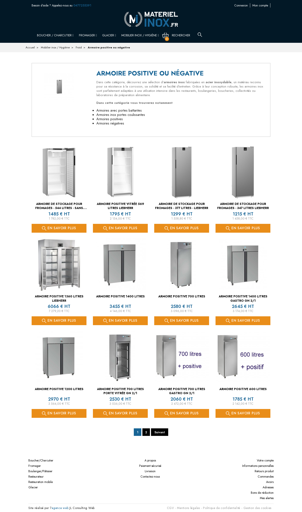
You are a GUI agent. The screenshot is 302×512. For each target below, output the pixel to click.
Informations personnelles (258, 466)
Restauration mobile (40, 482)
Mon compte (239, 5)
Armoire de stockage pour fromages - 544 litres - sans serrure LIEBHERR (59, 208)
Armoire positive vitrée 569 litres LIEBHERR (120, 206)
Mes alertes (267, 498)
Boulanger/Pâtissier (40, 471)
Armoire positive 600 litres (243, 389)
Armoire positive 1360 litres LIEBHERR (59, 298)
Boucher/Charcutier (40, 460)
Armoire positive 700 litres (181, 296)
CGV (170, 508)
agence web (60, 508)
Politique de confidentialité (221, 508)
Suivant (159, 432)
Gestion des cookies (257, 508)
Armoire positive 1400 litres (120, 296)
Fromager (88, 35)
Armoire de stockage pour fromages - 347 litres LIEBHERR (243, 206)
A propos (150, 460)
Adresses (268, 487)
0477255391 (82, 5)
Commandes (266, 476)
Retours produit (264, 471)
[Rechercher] (183, 35)
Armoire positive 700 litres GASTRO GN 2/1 (181, 391)
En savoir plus (59, 228)
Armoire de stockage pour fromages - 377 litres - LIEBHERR (181, 206)
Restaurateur (36, 476)
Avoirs (270, 482)
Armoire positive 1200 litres (59, 389)
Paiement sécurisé (150, 466)
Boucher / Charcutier (55, 35)
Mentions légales (188, 508)
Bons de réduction (262, 492)
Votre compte (265, 460)
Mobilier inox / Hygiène (140, 35)
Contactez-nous (260, 5)
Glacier (109, 35)
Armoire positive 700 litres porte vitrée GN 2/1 (120, 391)
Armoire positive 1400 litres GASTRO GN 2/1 (243, 298)
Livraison (150, 471)
